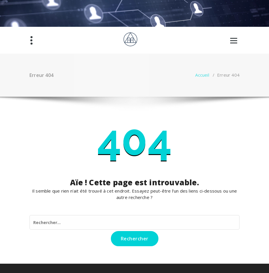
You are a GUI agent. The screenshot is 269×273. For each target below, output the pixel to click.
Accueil (202, 75)
